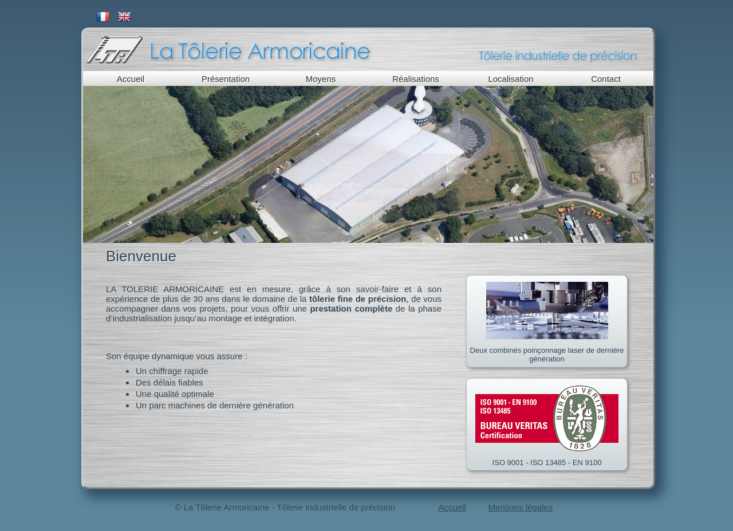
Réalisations (415, 79)
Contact (606, 79)
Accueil (130, 79)
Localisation (510, 79)
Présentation (226, 79)
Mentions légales (520, 507)
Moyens (321, 79)
